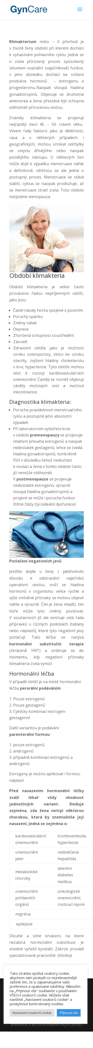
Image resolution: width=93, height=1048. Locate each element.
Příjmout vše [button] (69, 1013)
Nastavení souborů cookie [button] (32, 1013)
